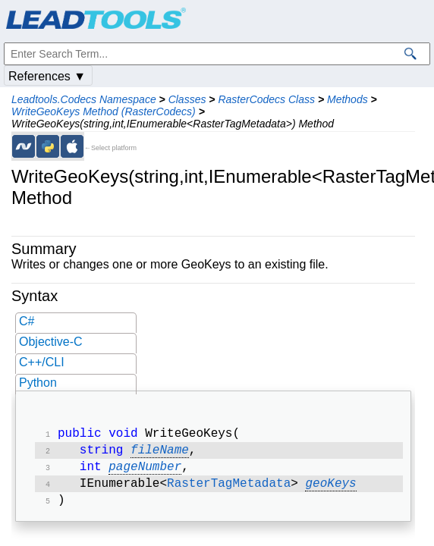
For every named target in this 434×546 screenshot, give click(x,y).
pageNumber (144, 471)
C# (26, 321)
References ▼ (47, 76)
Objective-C (51, 341)
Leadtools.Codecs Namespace (83, 99)
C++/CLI (41, 362)
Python (38, 382)
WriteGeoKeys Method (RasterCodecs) (103, 111)
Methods (347, 99)
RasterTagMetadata (229, 490)
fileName (160, 453)
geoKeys (330, 490)
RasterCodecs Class (266, 99)
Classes (187, 99)
